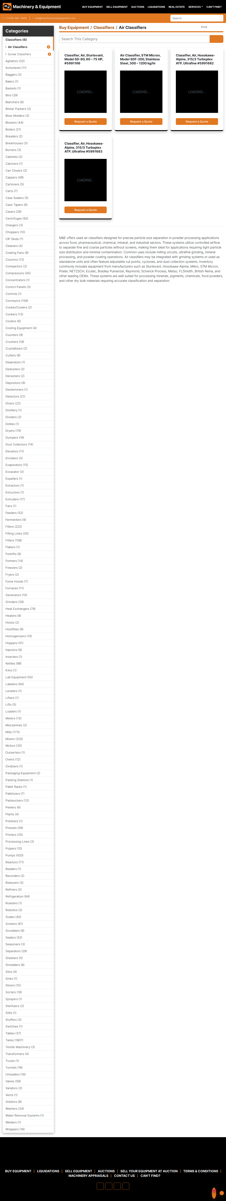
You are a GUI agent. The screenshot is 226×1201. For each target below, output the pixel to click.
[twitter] (117, 1186)
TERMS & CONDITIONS (200, 1171)
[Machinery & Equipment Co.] (113, 1160)
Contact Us (124, 1176)
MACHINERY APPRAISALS (88, 1176)
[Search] (194, 18)
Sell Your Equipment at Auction (149, 1171)
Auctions (137, 6)
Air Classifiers (17, 47)
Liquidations (156, 6)
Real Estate (177, 6)
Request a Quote (85, 121)
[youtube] (125, 1186)
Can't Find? (214, 6)
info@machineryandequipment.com (55, 18)
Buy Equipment (92, 6)
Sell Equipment (117, 6)
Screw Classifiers (19, 54)
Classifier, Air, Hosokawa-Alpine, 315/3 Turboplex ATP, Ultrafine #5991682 (195, 59)
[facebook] (100, 1186)
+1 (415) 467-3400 (16, 18)
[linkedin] (108, 1186)
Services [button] (194, 6)
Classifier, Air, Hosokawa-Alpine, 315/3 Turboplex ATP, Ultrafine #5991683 (83, 147)
